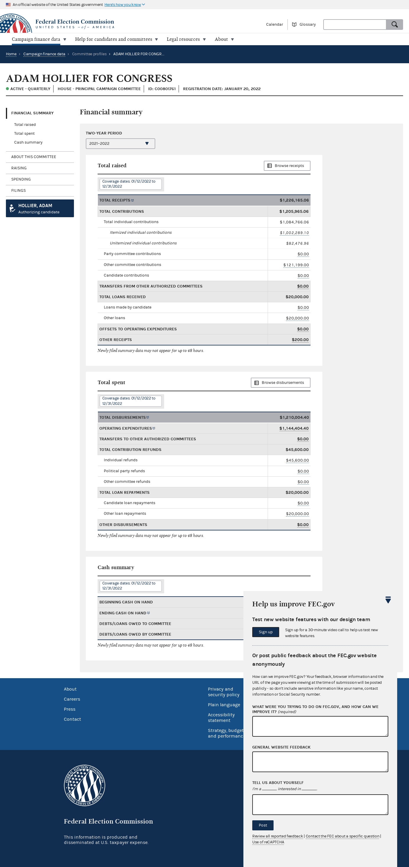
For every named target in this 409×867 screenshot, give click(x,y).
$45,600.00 (297, 460)
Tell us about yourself (278, 782)
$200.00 (300, 339)
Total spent (24, 133)
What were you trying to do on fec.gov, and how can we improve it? (315, 709)
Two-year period (104, 132)
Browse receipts (289, 165)
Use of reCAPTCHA (268, 842)
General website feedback (281, 747)
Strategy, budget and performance (226, 733)
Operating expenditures (125, 428)
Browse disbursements (283, 382)
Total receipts (114, 200)
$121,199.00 (296, 264)
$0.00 (303, 253)
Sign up (266, 632)
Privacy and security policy (224, 691)
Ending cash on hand (122, 613)
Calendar (274, 24)
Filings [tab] (18, 190)
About (70, 689)
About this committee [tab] (33, 157)
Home (11, 54)
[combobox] (355, 24)
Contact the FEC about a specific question (342, 836)
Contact (72, 719)
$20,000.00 (297, 318)
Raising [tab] (19, 168)
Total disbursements (122, 417)
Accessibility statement (221, 717)
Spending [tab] (21, 179)
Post (263, 825)
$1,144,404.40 (294, 428)
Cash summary (28, 142)
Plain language (224, 704)
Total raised (25, 124)
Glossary (308, 24)
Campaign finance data (44, 54)
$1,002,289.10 (294, 232)
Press (69, 709)
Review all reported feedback (277, 836)
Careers (72, 699)
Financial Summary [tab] (32, 113)
